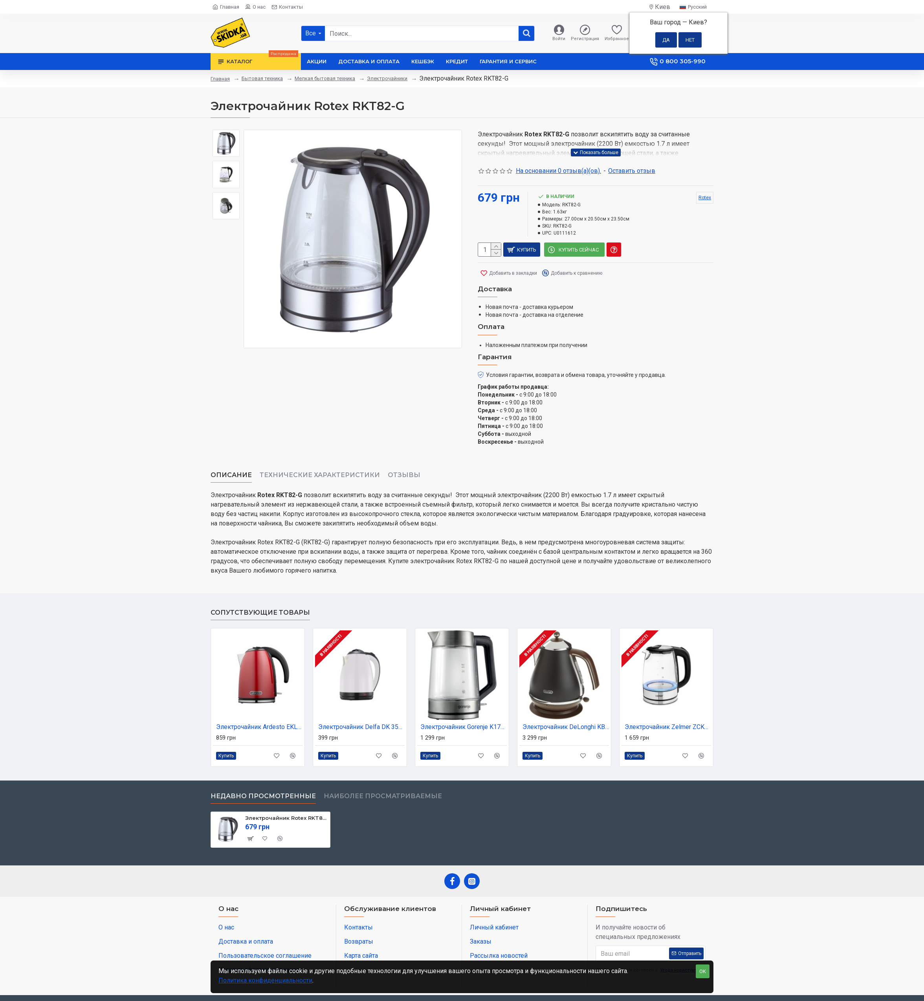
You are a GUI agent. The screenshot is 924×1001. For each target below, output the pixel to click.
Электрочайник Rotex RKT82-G (286, 798)
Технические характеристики (320, 465)
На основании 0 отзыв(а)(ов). (558, 170)
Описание (231, 465)
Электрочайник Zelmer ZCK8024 (668, 707)
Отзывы (404, 465)
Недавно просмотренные (263, 777)
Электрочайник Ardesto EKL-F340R (259, 707)
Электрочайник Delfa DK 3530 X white (361, 707)
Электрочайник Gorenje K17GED (463, 707)
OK (702, 971)
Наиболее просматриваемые (383, 777)
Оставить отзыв (631, 170)
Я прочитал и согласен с (649, 951)
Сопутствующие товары (260, 593)
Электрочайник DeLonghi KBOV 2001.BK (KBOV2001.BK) (565, 707)
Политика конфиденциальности (265, 980)
